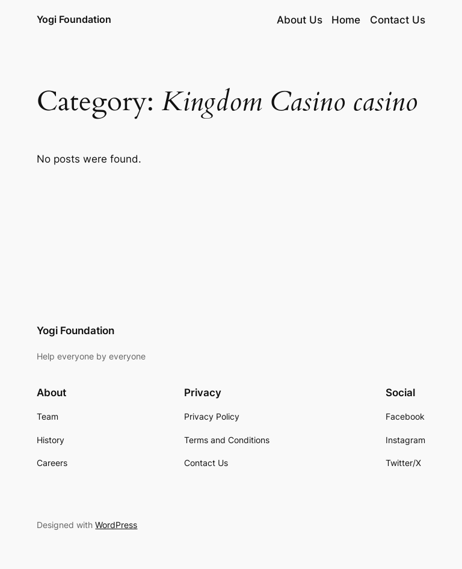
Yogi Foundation (74, 19)
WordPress (116, 525)
